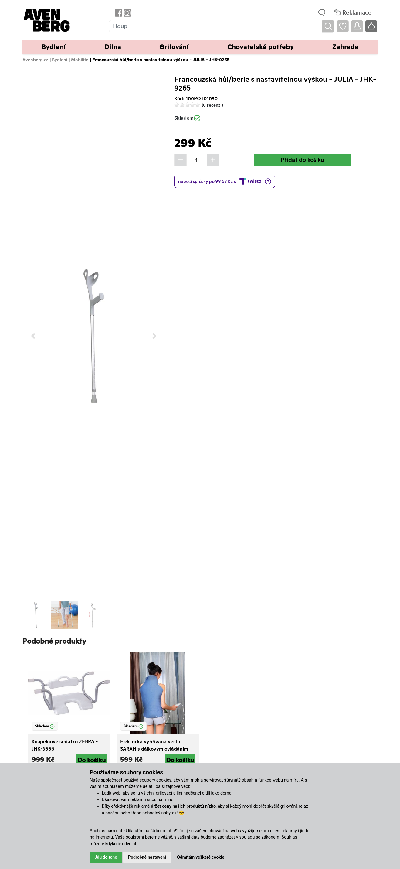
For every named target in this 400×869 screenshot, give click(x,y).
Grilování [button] (174, 47)
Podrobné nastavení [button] (147, 857)
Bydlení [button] (54, 47)
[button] (33, 336)
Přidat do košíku (302, 160)
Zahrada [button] (345, 47)
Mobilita (80, 60)
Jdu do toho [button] (106, 857)
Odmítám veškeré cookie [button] (200, 857)
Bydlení (59, 60)
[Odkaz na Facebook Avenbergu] (118, 12)
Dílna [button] (112, 47)
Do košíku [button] (91, 760)
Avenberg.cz (35, 60)
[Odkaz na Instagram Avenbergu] (126, 12)
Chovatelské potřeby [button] (260, 47)
